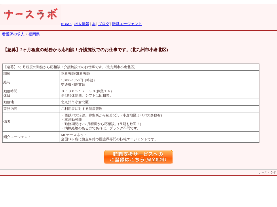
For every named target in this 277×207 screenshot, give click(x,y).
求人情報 (81, 24)
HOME (66, 24)
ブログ (103, 24)
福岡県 (34, 34)
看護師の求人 (13, 34)
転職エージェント (127, 24)
